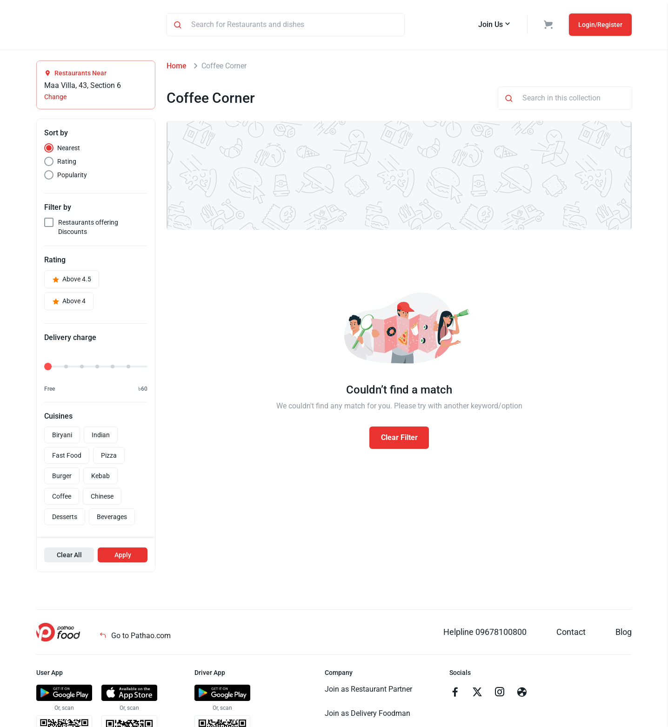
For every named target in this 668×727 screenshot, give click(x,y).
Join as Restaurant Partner (368, 690)
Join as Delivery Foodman (367, 714)
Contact (571, 633)
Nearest (68, 149)
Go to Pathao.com (135, 637)
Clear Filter (399, 438)
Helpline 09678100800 (485, 633)
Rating (66, 163)
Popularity (72, 176)
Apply (122, 556)
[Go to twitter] (477, 694)
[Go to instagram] (499, 694)
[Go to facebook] (455, 694)
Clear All (69, 556)
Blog (623, 633)
